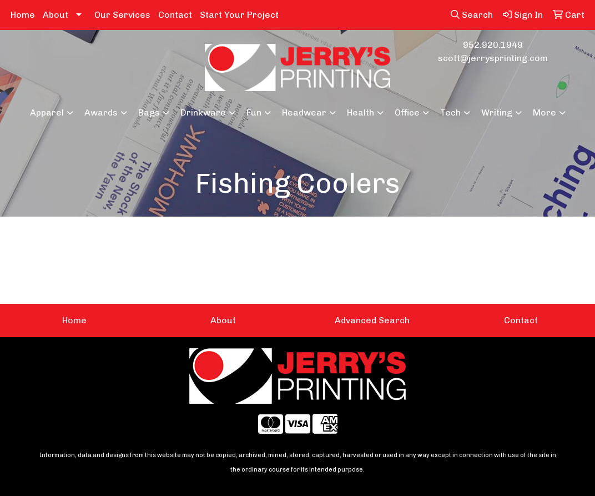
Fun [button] (253, 112)
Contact (175, 14)
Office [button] (407, 112)
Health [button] (360, 112)
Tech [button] (450, 112)
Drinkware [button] (203, 112)
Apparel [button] (47, 112)
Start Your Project (239, 14)
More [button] (544, 112)
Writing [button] (496, 112)
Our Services (122, 14)
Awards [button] (101, 112)
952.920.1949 (493, 44)
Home (23, 14)
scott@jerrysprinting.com (493, 58)
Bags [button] (149, 112)
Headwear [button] (304, 112)
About (55, 14)
